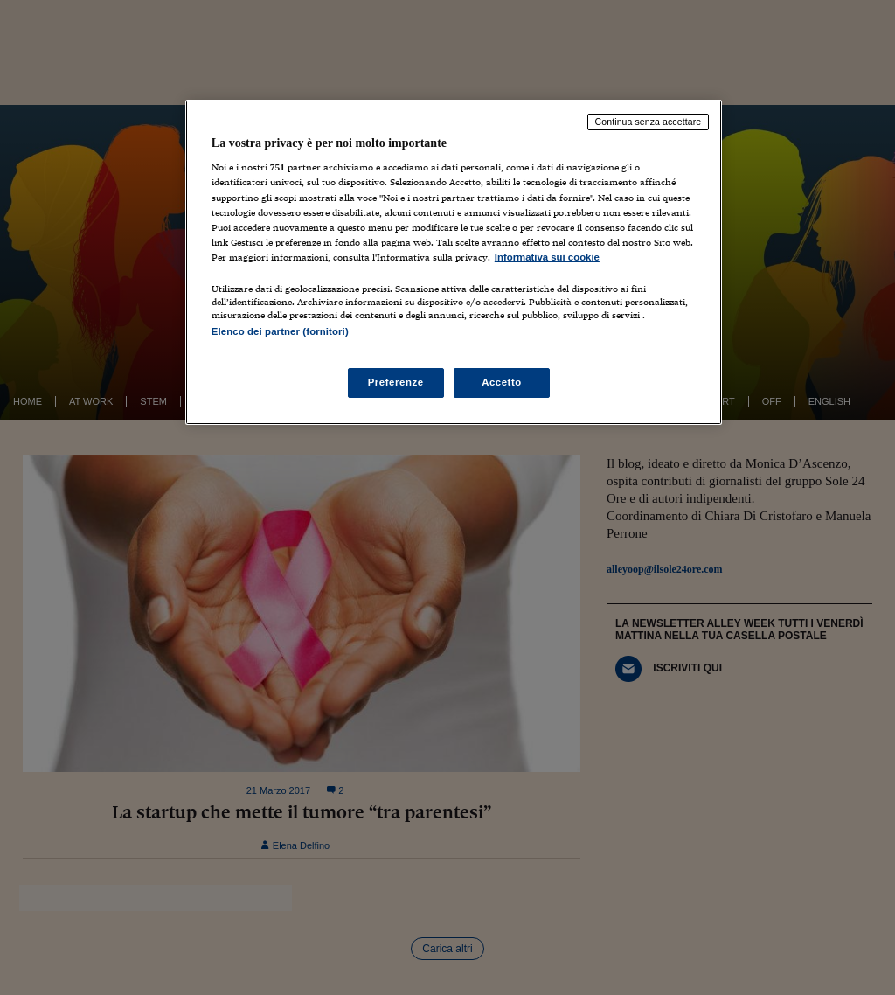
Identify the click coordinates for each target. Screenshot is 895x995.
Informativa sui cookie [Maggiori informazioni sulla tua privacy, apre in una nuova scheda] (547, 257)
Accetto (502, 382)
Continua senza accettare (648, 121)
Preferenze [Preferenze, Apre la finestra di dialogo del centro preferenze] (396, 382)
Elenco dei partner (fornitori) (280, 331)
